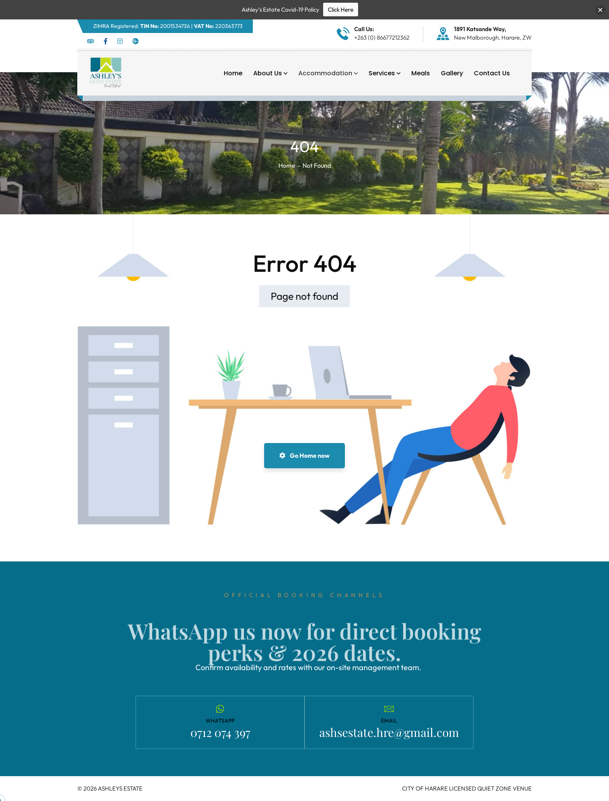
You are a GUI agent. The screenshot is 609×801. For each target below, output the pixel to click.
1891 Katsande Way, (480, 29)
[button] (600, 10)
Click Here (340, 9)
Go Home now (304, 455)
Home (286, 165)
